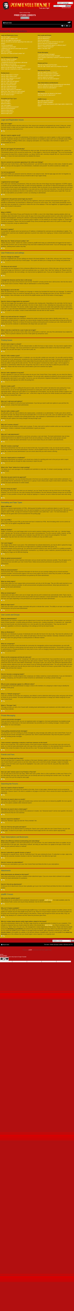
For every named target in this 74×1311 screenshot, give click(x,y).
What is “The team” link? (44, 48)
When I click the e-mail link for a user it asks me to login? (16, 69)
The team (46, 944)
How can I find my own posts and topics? (48, 78)
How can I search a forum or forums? (47, 72)
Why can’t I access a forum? (8, 84)
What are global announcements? (10, 107)
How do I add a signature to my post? (11, 78)
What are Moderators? (43, 38)
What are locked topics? (7, 111)
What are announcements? (8, 108)
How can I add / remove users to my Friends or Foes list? (53, 66)
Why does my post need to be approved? (12, 93)
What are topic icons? (6, 113)
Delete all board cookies (56, 944)
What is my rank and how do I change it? (11, 67)
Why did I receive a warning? (8, 88)
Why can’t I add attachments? (9, 86)
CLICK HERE (25, 17)
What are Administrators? (44, 37)
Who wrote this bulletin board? (46, 100)
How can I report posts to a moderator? (11, 89)
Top (4, 131)
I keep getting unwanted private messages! (49, 55)
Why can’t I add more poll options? (10, 81)
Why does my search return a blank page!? (49, 75)
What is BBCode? (5, 100)
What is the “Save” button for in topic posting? (13, 91)
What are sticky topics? (7, 110)
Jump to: (49, 940)
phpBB (30, 949)
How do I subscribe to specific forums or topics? (50, 86)
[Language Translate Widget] (65, 3)
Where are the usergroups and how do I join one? (51, 41)
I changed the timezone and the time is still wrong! (14, 62)
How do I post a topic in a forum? (9, 74)
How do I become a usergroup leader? (48, 43)
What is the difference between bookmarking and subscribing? (54, 84)
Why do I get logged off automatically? (11, 40)
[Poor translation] (6, 959)
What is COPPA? (5, 50)
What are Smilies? (6, 103)
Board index (8, 22)
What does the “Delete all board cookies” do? (13, 53)
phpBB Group (48, 900)
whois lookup (48, 925)
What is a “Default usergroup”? (46, 46)
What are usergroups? (43, 40)
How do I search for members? (46, 77)
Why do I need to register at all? (9, 38)
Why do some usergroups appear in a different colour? (52, 45)
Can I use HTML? (5, 102)
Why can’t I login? (5, 37)
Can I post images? (6, 105)
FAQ (64, 25)
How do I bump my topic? (7, 94)
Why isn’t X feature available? (45, 102)
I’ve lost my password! (7, 45)
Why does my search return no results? (48, 73)
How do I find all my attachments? (46, 95)
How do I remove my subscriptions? (47, 87)
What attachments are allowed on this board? (49, 93)
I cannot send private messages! (46, 54)
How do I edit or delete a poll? (9, 83)
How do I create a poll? (7, 79)
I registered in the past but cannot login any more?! (14, 48)
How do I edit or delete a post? (9, 76)
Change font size (69, 22)
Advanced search (66, 7)
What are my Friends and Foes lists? (47, 64)
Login (69, 25)
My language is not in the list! (8, 64)
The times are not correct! (7, 60)
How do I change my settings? (9, 59)
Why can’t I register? (6, 51)
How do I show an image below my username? (13, 65)
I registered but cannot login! (8, 46)
